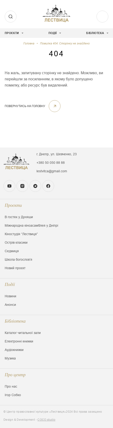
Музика (10, 358)
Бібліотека (15, 321)
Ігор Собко (13, 395)
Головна (28, 43)
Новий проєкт (15, 268)
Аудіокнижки (14, 350)
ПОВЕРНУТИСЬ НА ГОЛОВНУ (33, 106)
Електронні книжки (19, 341)
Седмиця (12, 251)
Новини (10, 296)
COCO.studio (46, 419)
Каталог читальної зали (23, 333)
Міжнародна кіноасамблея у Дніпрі (31, 225)
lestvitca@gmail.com (51, 171)
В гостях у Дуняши (19, 217)
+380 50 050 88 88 (50, 162)
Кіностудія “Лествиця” (21, 234)
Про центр (15, 374)
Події (10, 284)
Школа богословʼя (18, 259)
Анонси (10, 305)
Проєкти (13, 205)
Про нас (11, 386)
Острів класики (16, 242)
